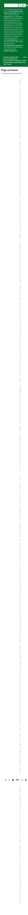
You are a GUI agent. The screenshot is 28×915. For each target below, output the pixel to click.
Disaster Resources (20, 62)
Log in (25, 57)
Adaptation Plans (14, 57)
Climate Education (9, 62)
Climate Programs (9, 60)
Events (9, 64)
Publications (18, 60)
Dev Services (20, 894)
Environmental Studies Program (20, 258)
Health (24, 60)
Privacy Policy (20, 851)
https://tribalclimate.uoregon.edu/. (13, 45)
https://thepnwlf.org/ (12, 40)
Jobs (5, 64)
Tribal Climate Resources (10, 59)
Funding (6, 57)
